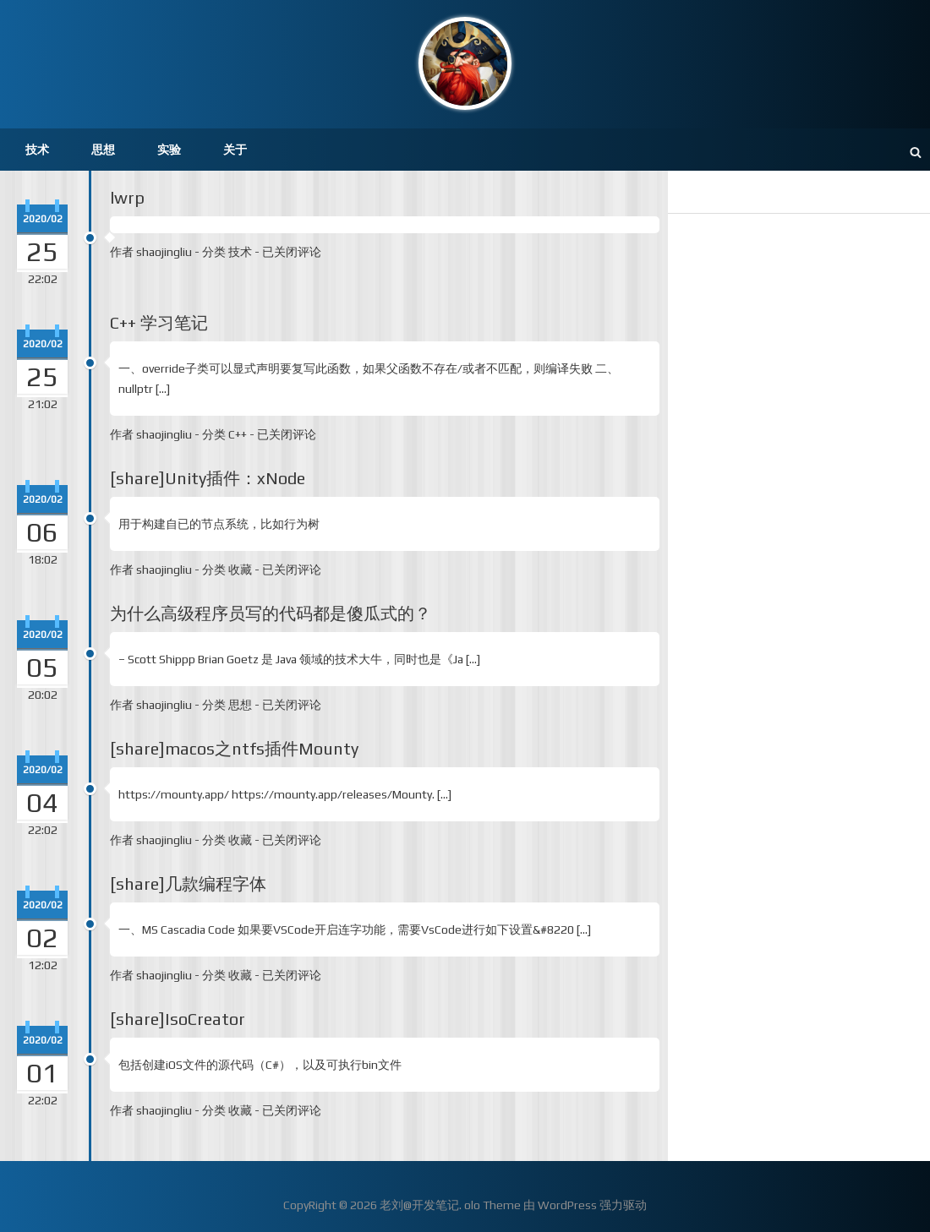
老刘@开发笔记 (419, 1205)
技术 (37, 149)
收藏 (240, 569)
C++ (237, 434)
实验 (169, 149)
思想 (103, 149)
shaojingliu (164, 252)
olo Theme (492, 1205)
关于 (235, 149)
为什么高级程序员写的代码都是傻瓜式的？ (270, 613)
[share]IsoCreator (177, 1018)
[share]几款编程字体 (188, 883)
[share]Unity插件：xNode (207, 478)
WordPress (567, 1205)
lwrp (127, 197)
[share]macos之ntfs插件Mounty (234, 748)
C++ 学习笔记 (159, 322)
